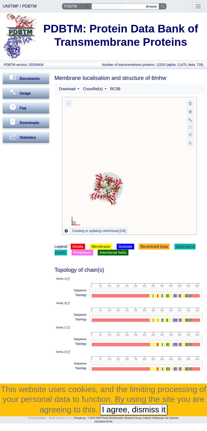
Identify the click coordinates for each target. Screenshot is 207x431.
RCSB (115, 89)
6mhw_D (63, 351)
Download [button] (68, 89)
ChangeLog (80, 418)
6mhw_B (63, 303)
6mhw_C (63, 327)
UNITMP (11, 6)
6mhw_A (63, 278)
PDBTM (29, 6)
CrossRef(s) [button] (93, 89)
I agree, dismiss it (134, 409)
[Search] (107, 6)
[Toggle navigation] (198, 6)
